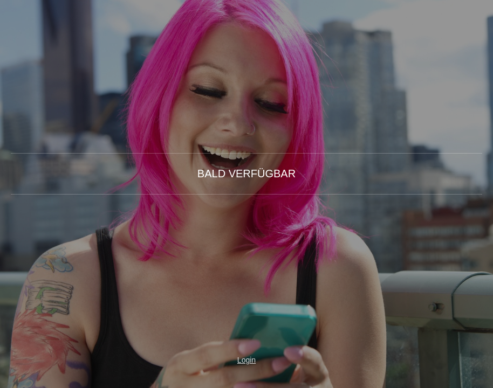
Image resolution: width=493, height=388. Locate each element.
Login (246, 360)
